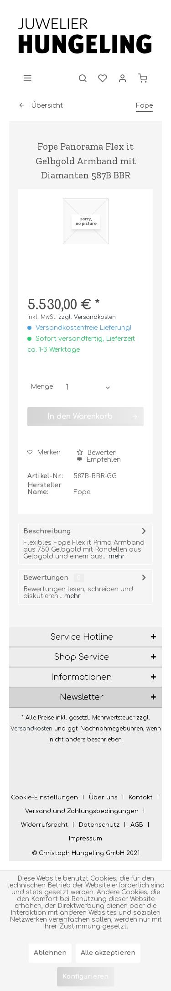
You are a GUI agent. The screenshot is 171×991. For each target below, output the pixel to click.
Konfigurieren (85, 976)
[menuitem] (27, 77)
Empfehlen (99, 459)
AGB (136, 825)
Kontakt (141, 797)
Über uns (103, 797)
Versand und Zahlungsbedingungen (82, 811)
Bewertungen (45, 577)
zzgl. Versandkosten (87, 317)
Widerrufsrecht (44, 825)
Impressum (85, 838)
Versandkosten (31, 728)
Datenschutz (99, 825)
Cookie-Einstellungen (44, 797)
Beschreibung (47, 531)
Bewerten (97, 452)
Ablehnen (50, 952)
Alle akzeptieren (108, 952)
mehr (116, 556)
